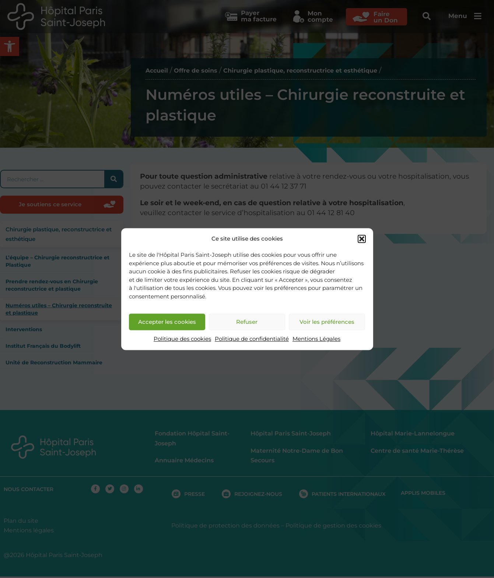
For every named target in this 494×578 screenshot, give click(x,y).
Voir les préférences (326, 321)
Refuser (246, 321)
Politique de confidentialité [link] (252, 339)
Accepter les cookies (167, 321)
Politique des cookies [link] (182, 339)
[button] (361, 238)
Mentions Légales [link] (316, 339)
